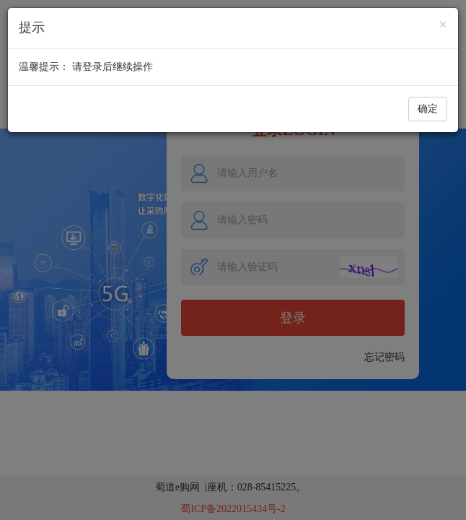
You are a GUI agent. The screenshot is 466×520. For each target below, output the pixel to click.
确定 (428, 108)
